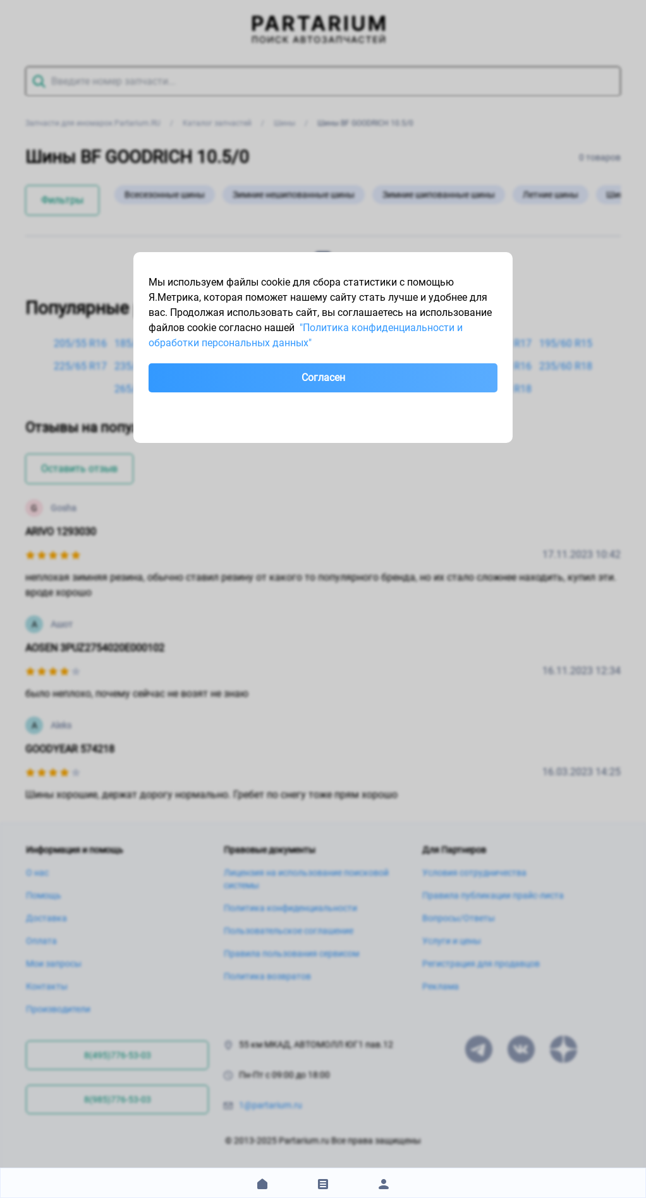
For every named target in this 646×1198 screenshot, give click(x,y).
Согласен (323, 378)
